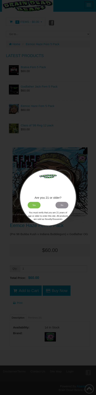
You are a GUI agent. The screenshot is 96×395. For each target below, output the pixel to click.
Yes (34, 205)
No (62, 205)
